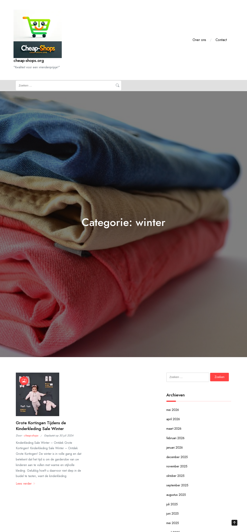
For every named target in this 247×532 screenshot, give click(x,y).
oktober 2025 (175, 476)
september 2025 (177, 485)
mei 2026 (172, 410)
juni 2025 (172, 513)
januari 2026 (174, 447)
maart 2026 (173, 428)
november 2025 (176, 466)
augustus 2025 (176, 495)
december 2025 (177, 457)
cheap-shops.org (29, 60)
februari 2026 (175, 438)
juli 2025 (172, 504)
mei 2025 (172, 523)
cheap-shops (31, 435)
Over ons (199, 39)
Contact (221, 39)
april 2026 (173, 419)
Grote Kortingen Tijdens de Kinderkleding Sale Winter (41, 426)
